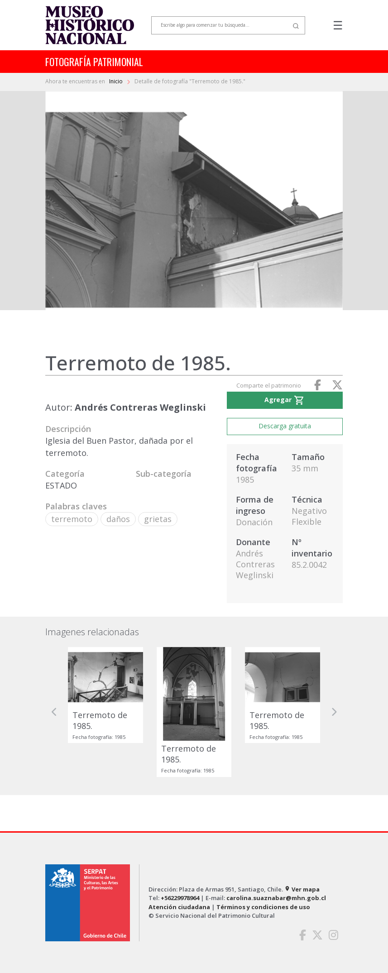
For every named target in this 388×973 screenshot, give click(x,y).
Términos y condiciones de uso (263, 907)
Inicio (116, 81)
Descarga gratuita (285, 426)
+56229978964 (180, 898)
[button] (54, 712)
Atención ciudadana (179, 907)
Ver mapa (302, 889)
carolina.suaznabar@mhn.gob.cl (276, 898)
